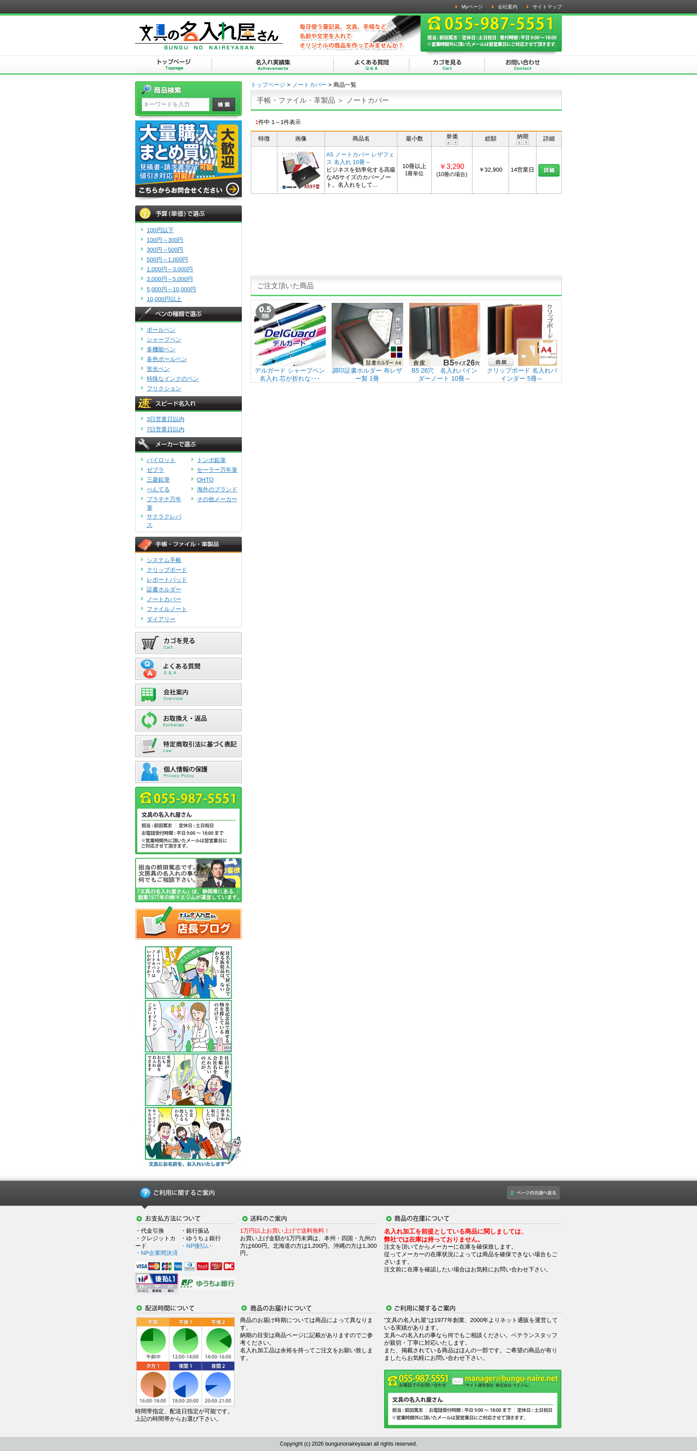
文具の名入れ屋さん (174, 65)
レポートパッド (167, 579)
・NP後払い (196, 1245)
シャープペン (164, 339)
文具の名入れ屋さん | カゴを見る (447, 65)
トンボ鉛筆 (211, 460)
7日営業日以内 (165, 429)
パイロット (161, 460)
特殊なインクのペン (173, 378)
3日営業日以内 (165, 419)
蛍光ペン (158, 369)
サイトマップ (547, 6)
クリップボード (167, 570)
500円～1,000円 (167, 259)
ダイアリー (161, 619)
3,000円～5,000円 (170, 279)
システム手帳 (164, 560)
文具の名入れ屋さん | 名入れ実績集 (273, 65)
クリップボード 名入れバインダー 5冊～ (522, 370)
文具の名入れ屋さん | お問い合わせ (523, 65)
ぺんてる (158, 489)
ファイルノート (167, 609)
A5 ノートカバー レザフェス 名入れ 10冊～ (360, 158)
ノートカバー (164, 599)
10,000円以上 (164, 299)
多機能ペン (161, 349)
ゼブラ (155, 469)
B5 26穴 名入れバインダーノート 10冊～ (445, 370)
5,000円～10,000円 (171, 289)
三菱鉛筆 (158, 479)
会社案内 (507, 6)
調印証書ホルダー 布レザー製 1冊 (367, 370)
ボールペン (161, 329)
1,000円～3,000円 (170, 269)
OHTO (205, 479)
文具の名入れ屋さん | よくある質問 (371, 65)
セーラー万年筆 (217, 469)
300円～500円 (165, 249)
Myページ (472, 6)
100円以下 (160, 230)
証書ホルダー (164, 589)
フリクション (164, 388)
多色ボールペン (167, 359)
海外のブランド (217, 489)
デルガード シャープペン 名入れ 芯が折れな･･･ (290, 370)
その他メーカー (217, 499)
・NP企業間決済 (156, 1253)
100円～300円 (165, 240)
